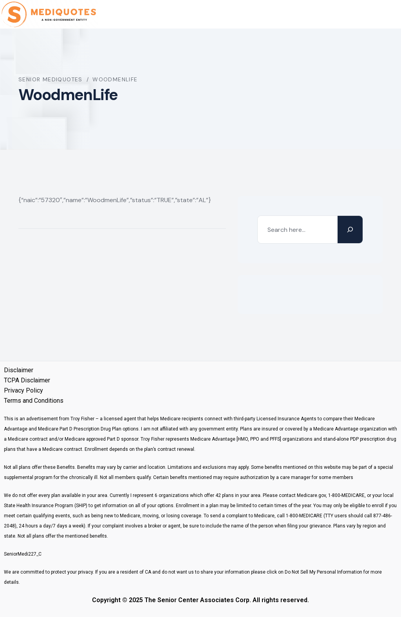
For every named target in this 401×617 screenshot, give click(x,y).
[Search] (350, 229)
